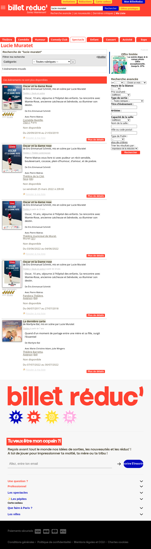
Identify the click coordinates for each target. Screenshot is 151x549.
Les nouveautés (82, 13)
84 (35, 298)
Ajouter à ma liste (36, 137)
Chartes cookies (118, 542)
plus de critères (119, 142)
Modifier (102, 57)
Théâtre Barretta (33, 352)
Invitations (69, 1)
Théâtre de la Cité (33, 176)
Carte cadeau (103, 1)
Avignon (28, 298)
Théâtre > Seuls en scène (34, 93)
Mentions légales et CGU (89, 542)
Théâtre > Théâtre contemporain (37, 153)
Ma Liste (120, 13)
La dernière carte (34, 321)
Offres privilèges (129, 8)
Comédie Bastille (33, 120)
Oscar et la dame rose (37, 146)
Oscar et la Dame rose (37, 262)
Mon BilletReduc (133, 1)
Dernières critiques (103, 13)
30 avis (10, 295)
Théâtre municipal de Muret (39, 236)
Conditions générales (21, 542)
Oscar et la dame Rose (37, 86)
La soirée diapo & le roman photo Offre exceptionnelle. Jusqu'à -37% (138, 61)
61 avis (10, 117)
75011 (26, 122)
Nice (25, 179)
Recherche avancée (61, 13)
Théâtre (26, 209)
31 (33, 238)
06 (31, 179)
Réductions (85, 1)
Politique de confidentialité (54, 542)
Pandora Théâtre (33, 295)
